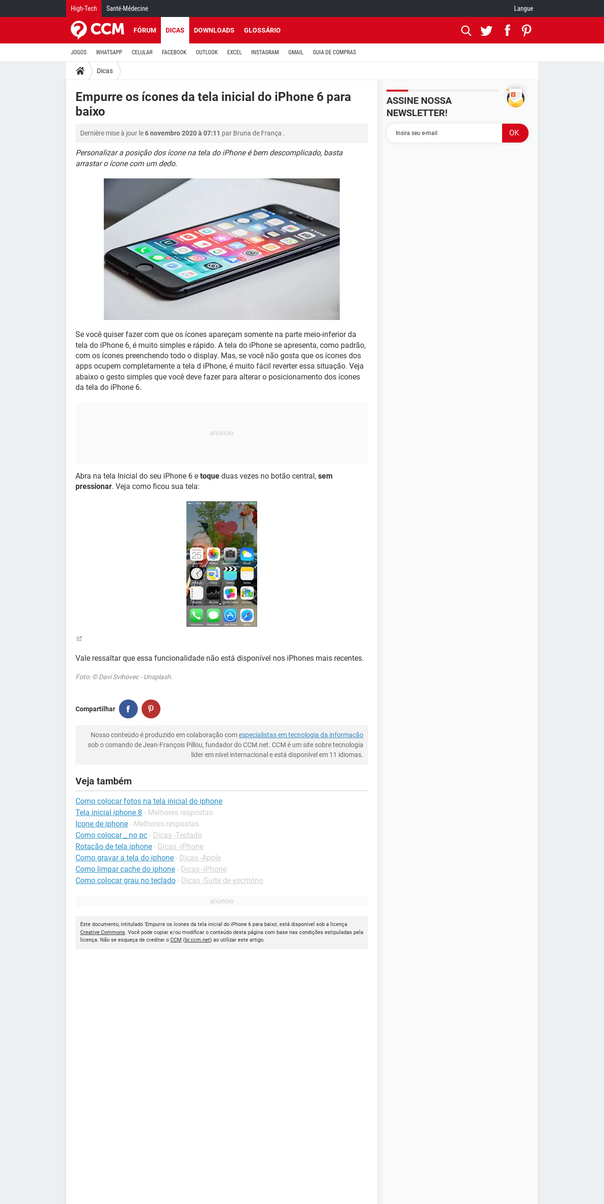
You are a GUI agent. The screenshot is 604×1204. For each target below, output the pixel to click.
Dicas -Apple (200, 857)
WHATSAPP (109, 52)
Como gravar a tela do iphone (125, 857)
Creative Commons (102, 932)
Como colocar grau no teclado (126, 880)
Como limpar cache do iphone (125, 869)
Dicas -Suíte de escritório (222, 880)
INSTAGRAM (265, 52)
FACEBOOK (174, 52)
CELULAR (142, 52)
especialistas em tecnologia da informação (301, 735)
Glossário (262, 30)
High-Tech (84, 8)
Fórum (145, 30)
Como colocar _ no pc (111, 835)
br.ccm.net (197, 940)
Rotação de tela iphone (114, 846)
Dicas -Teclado (177, 835)
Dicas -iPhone (180, 846)
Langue (523, 8)
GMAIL (295, 52)
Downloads (214, 30)
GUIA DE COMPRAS (334, 52)
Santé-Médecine (127, 8)
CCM (176, 940)
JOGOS (79, 52)
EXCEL (234, 52)
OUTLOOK (207, 52)
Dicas (175, 30)
